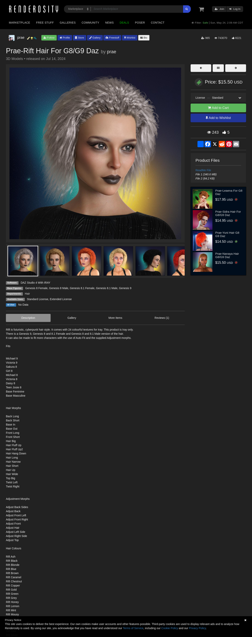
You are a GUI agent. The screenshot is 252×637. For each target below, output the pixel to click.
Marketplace (19, 22)
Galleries (68, 22)
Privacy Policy (197, 628)
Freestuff (112, 37)
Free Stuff (45, 22)
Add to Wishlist (218, 118)
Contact (157, 22)
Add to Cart (218, 108)
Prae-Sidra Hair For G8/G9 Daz (228, 213)
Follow (49, 37)
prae (111, 51)
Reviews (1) (162, 317)
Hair (27, 293)
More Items (115, 317)
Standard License (37, 299)
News (109, 22)
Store (79, 37)
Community (90, 22)
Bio (143, 37)
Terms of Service (133, 628)
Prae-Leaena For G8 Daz (229, 192)
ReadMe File (203, 170)
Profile (65, 37)
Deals (124, 22)
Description (28, 317)
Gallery (95, 37)
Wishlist (129, 37)
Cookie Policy (169, 628)
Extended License (61, 299)
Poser (140, 22)
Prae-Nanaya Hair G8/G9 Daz (227, 255)
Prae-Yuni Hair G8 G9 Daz (227, 234)
